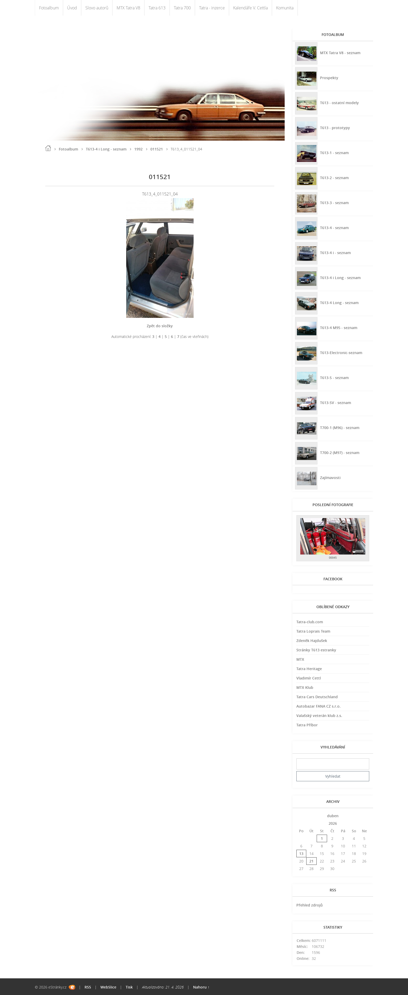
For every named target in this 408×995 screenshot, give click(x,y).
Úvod (72, 8)
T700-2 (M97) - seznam (339, 452)
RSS (88, 987)
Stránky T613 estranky (316, 649)
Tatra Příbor (307, 724)
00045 (333, 557)
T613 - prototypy (335, 127)
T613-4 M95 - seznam (338, 327)
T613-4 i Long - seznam (106, 149)
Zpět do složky (160, 325)
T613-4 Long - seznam (339, 302)
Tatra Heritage (309, 668)
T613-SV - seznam (335, 402)
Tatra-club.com (309, 621)
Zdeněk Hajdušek (311, 640)
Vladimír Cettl (308, 678)
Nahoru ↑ (201, 987)
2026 (333, 823)
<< (301, 815)
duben (333, 815)
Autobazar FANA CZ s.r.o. (318, 706)
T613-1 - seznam (334, 152)
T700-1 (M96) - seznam (339, 427)
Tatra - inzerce (212, 8)
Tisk (129, 987)
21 (311, 861)
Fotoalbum (49, 8)
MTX (300, 659)
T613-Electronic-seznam (341, 352)
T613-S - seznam (334, 377)
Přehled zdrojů (309, 905)
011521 (156, 149)
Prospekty (329, 77)
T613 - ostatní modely (339, 102)
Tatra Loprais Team (313, 631)
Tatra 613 (157, 8)
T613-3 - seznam (334, 202)
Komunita (285, 8)
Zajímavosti (330, 477)
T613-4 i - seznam (335, 252)
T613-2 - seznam (334, 177)
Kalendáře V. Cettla (250, 8)
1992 (138, 149)
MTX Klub (304, 687)
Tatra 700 (182, 8)
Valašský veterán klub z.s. (319, 715)
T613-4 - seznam (334, 227)
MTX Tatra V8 (128, 8)
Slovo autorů (96, 8)
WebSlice (108, 987)
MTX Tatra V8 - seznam (340, 52)
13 (301, 853)
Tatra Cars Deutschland (317, 696)
